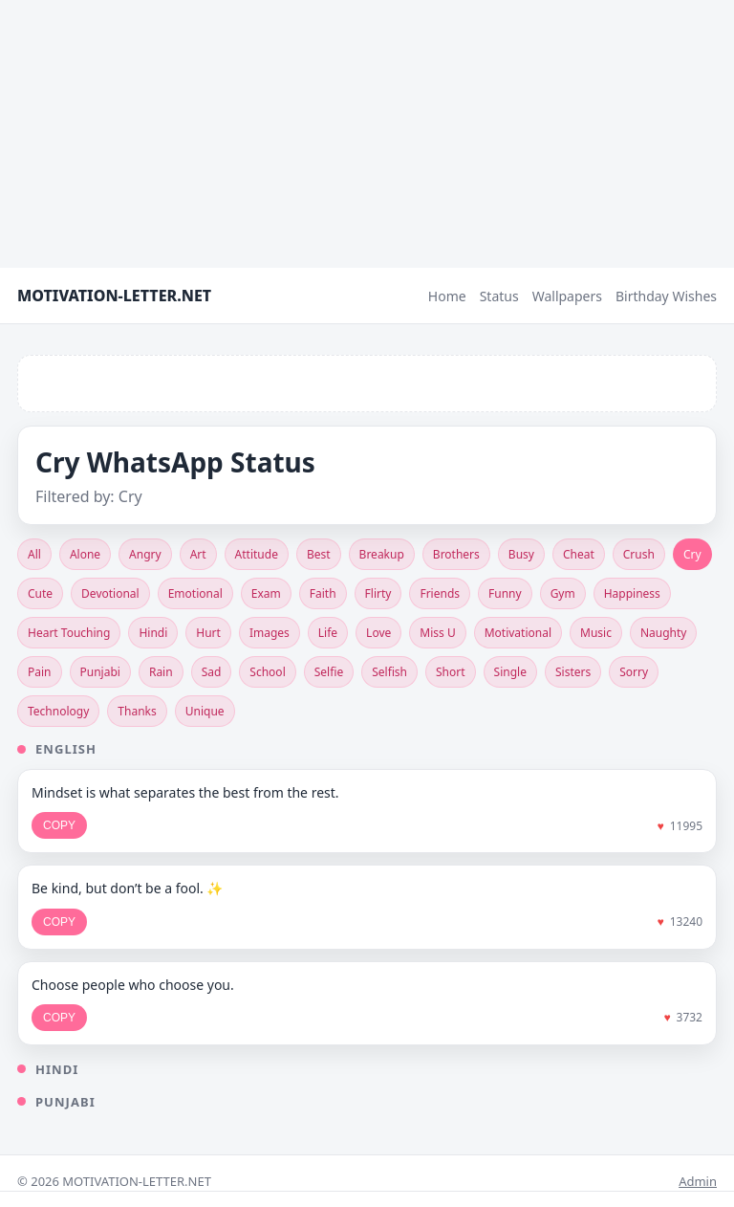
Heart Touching (69, 633)
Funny (505, 593)
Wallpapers (567, 296)
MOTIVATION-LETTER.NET (114, 295)
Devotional (110, 593)
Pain (40, 672)
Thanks (137, 711)
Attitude (256, 554)
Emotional (195, 593)
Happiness (632, 593)
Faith (323, 593)
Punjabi (100, 672)
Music (596, 633)
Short (450, 672)
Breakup (381, 554)
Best (319, 554)
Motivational (518, 633)
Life (327, 633)
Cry (692, 554)
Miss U (437, 633)
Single (510, 672)
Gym (562, 593)
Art (198, 554)
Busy (521, 554)
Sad (212, 672)
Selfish (389, 672)
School (267, 672)
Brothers (456, 554)
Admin (698, 1181)
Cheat (578, 554)
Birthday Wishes (666, 296)
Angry (145, 554)
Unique (205, 711)
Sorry (633, 672)
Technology (58, 711)
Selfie (328, 672)
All (34, 554)
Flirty (378, 593)
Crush (639, 554)
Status (499, 296)
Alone (85, 554)
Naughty (663, 633)
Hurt (208, 633)
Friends (440, 593)
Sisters (573, 672)
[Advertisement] (367, 134)
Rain (161, 672)
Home (447, 296)
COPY (59, 825)
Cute (40, 593)
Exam (266, 593)
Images (269, 633)
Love (378, 633)
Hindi (153, 633)
